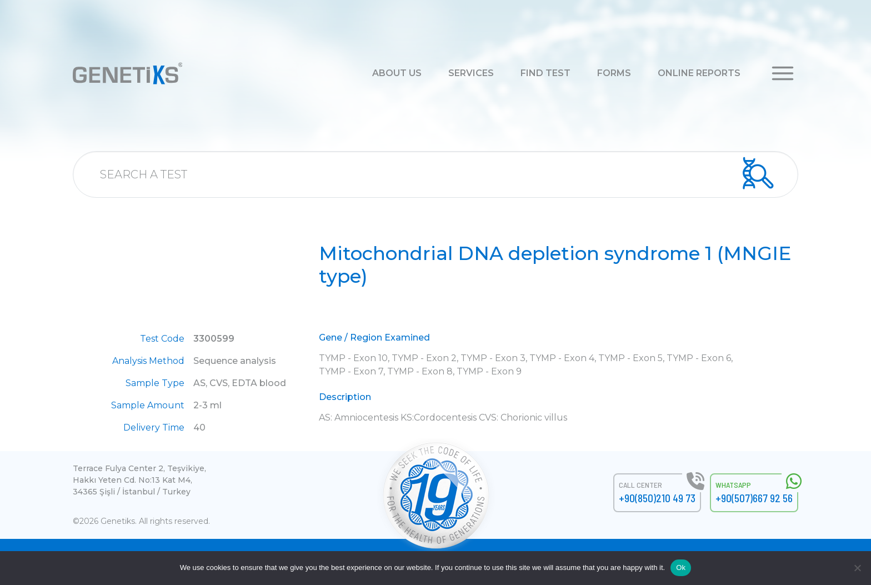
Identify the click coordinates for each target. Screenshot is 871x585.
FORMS (614, 73)
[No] (857, 567)
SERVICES (471, 73)
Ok (680, 567)
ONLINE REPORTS (699, 73)
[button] (782, 72)
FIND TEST (545, 73)
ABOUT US (397, 73)
